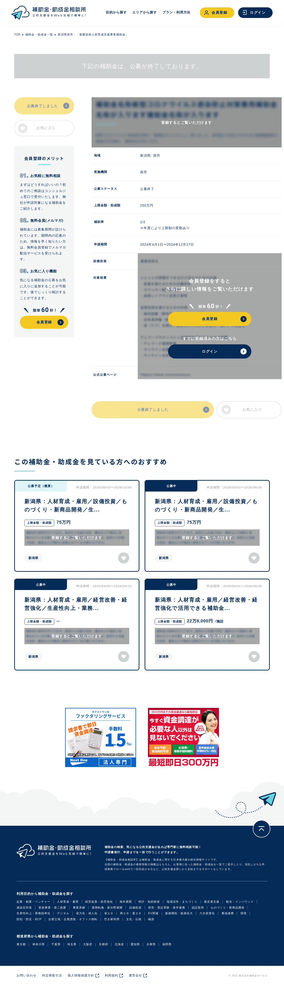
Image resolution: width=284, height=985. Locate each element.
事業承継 (79, 907)
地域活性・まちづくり (182, 901)
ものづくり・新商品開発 (227, 907)
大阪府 (87, 944)
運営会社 (135, 975)
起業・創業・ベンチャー (33, 901)
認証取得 (198, 907)
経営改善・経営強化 (99, 901)
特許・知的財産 (149, 901)
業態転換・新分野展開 (107, 907)
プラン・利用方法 (176, 12)
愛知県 (135, 944)
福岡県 (167, 944)
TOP (17, 34)
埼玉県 (71, 944)
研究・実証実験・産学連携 (166, 907)
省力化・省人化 (87, 913)
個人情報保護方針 (81, 975)
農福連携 (228, 913)
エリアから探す (144, 12)
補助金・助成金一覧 (39, 34)
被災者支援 (211, 901)
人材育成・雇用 (68, 901)
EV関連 (153, 913)
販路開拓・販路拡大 (179, 913)
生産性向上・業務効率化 (33, 913)
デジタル (63, 913)
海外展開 (126, 901)
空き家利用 (112, 919)
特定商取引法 (52, 975)
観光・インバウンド (240, 901)
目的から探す (116, 12)
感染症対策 (24, 907)
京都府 (103, 944)
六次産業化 (207, 913)
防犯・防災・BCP (29, 919)
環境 (243, 913)
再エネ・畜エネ (131, 913)
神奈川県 (38, 944)
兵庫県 (151, 944)
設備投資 (135, 907)
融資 (151, 919)
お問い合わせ (26, 975)
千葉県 (56, 944)
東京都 (21, 944)
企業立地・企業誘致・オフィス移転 (73, 919)
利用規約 (111, 975)
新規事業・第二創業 (52, 907)
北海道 (119, 944)
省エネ (108, 913)
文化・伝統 (134, 919)
